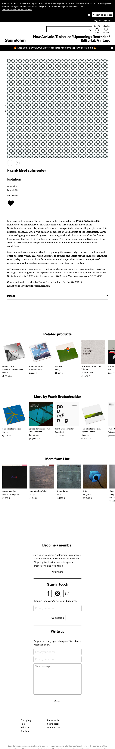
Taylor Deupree (88, 432)
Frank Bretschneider (26, 170)
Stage (32, 494)
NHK (85, 491)
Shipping (26, 720)
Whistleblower (35, 369)
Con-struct (33, 435)
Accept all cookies (102, 14)
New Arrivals (43, 36)
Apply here (57, 571)
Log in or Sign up (102, 20)
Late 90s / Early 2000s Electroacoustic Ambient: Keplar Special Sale (55, 47)
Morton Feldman (88, 366)
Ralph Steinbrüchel (38, 491)
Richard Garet (63, 491)
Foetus (111, 366)
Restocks (100, 36)
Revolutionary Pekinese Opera (12, 371)
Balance (85, 435)
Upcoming (82, 36)
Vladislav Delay (36, 366)
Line (15, 186)
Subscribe (57, 617)
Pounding (59, 432)
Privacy (25, 727)
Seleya (58, 369)
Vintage (103, 40)
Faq (23, 723)
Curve (5, 432)
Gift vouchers (54, 727)
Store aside (53, 723)
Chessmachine (9, 491)
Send (57, 701)
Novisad (58, 366)
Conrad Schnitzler (37, 429)
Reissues (63, 36)
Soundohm (15, 40)
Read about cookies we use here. (17, 9)
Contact (25, 731)
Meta (59, 494)
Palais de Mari (87, 372)
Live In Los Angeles (10, 494)
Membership (54, 720)
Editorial (88, 40)
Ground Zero (8, 366)
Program (87, 494)
